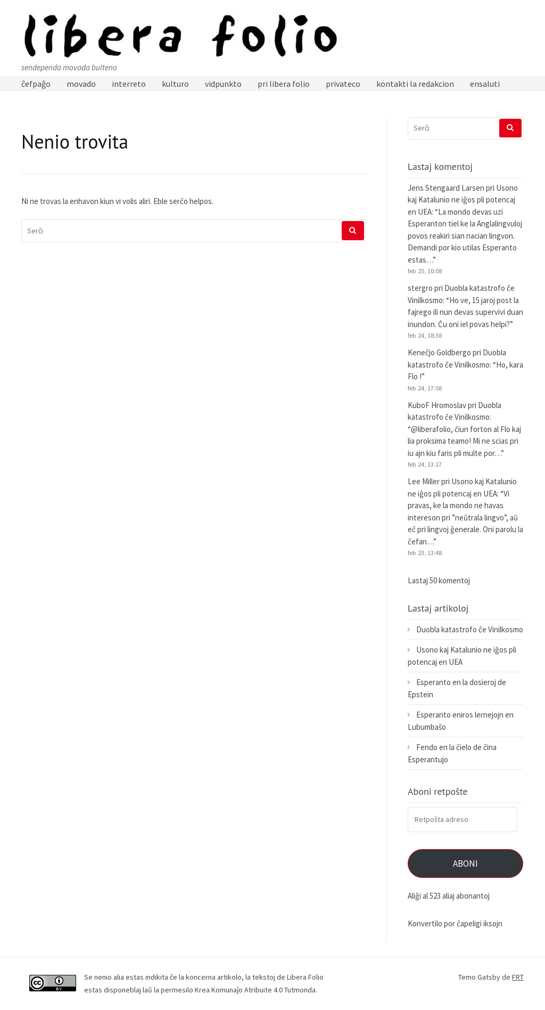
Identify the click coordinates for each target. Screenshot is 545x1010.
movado (81, 83)
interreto (129, 83)
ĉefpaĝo (36, 83)
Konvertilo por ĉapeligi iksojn (455, 923)
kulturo (175, 83)
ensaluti (485, 83)
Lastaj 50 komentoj (439, 580)
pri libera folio (284, 83)
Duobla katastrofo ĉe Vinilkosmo (469, 629)
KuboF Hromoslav (437, 405)
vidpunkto (223, 83)
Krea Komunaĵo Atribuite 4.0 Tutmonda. (256, 990)
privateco (343, 83)
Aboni (465, 863)
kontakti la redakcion (415, 83)
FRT (518, 977)
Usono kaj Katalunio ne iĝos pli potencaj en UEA (463, 200)
